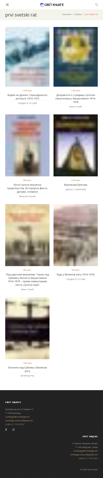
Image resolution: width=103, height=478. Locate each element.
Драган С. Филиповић (75, 189)
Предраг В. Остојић (27, 103)
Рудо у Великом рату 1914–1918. (76, 274)
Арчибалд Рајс (27, 375)
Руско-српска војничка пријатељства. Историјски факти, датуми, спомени (27, 188)
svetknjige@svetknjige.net (17, 416)
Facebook (6, 429)
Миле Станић (75, 106)
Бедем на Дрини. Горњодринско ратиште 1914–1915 (27, 96)
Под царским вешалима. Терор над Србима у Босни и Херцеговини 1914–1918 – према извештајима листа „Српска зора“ (27, 279)
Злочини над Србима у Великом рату (27, 369)
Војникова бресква (75, 184)
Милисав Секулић (27, 196)
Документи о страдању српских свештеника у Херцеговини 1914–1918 (75, 98)
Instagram (13, 429)
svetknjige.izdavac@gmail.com (19, 420)
